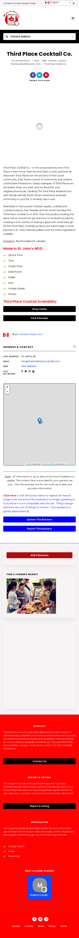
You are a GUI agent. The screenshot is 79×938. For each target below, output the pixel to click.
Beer (45, 60)
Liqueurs (62, 60)
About (41, 926)
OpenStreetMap (48, 464)
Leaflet (28, 464)
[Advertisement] (39, 666)
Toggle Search (18, 36)
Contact (29, 926)
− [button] (7, 392)
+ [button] (7, 387)
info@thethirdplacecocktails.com (40, 361)
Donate (16, 926)
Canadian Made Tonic (31, 334)
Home (26, 60)
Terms (63, 926)
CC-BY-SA (70, 464)
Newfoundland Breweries (23, 64)
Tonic (38, 64)
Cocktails (52, 60)
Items (36, 60)
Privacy (52, 926)
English (52, 3)
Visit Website (28, 366)
